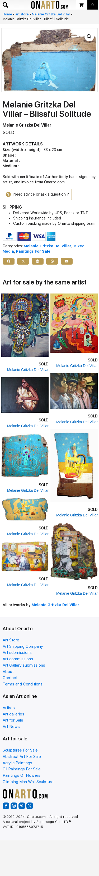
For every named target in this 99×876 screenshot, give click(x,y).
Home (7, 14)
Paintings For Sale (33, 251)
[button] (89, 36)
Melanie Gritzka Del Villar (51, 14)
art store (22, 14)
